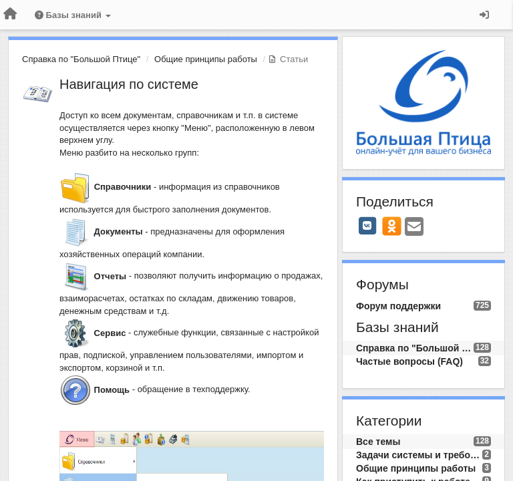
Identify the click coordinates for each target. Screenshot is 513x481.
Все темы (378, 441)
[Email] (414, 227)
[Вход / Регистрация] (484, 14)
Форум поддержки (398, 306)
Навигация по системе (128, 84)
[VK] (367, 226)
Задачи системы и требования (419, 455)
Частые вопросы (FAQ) (409, 361)
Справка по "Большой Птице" (81, 59)
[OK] (391, 226)
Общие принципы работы (205, 59)
